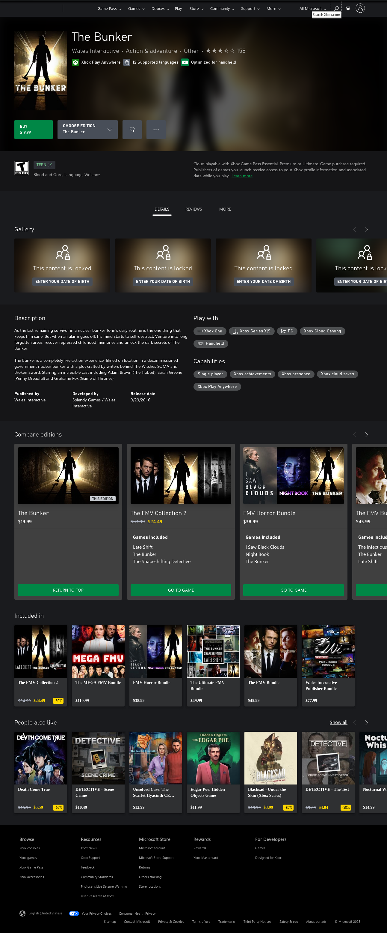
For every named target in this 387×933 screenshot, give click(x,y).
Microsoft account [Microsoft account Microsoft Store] (152, 848)
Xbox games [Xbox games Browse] (28, 858)
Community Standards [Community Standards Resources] (97, 877)
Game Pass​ (107, 8)
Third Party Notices (257, 921)
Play (178, 8)
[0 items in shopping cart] (347, 8)
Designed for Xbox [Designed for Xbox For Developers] (268, 858)
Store (194, 8)
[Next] (367, 229)
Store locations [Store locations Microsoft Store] (150, 886)
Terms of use (201, 921)
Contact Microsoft (137, 921)
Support (248, 8)
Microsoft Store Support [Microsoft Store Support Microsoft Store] (156, 858)
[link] (40, 665)
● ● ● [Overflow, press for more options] (156, 129)
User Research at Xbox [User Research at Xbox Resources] (97, 896)
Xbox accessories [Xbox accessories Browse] (31, 877)
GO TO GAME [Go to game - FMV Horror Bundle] (293, 590)
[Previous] (355, 229)
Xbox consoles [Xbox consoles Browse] (29, 848)
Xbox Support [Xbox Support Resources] (90, 858)
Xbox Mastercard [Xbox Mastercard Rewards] (206, 858)
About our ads (316, 921)
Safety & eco (288, 921)
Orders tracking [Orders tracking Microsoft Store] (150, 877)
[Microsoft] (40, 8)
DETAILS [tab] (162, 209)
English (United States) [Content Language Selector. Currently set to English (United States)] (45, 913)
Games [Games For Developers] (260, 848)
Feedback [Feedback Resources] (87, 867)
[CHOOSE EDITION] (88, 129)
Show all (338, 722)
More (271, 8)
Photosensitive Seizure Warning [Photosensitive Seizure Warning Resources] (104, 886)
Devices (158, 8)
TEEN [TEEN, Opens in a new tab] (44, 165)
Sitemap (110, 921)
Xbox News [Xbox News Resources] (89, 848)
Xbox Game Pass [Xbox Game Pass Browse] (31, 867)
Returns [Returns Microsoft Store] (144, 867)
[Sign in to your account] (360, 8)
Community (220, 8)
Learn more (242, 175)
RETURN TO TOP (68, 590)
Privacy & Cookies (171, 921)
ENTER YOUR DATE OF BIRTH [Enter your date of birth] (62, 282)
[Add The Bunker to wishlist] (132, 129)
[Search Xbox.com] (336, 7)
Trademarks (226, 921)
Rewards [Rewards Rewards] (200, 848)
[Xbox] (79, 8)
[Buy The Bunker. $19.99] (33, 129)
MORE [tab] (225, 209)
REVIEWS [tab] (193, 209)
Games (134, 8)
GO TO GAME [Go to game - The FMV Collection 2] (181, 590)
